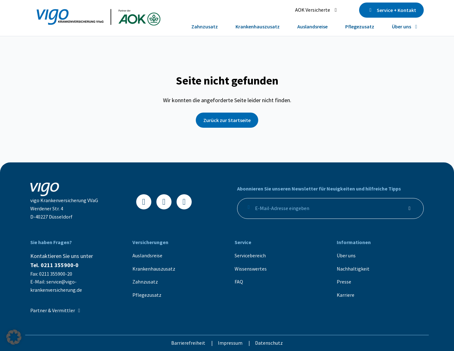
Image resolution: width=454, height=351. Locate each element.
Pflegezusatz (146, 295)
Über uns (346, 255)
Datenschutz (269, 343)
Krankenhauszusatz (153, 269)
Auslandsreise (147, 255)
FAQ (239, 281)
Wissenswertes (251, 269)
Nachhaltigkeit (353, 269)
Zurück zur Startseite (227, 120)
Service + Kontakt (391, 10)
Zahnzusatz (145, 281)
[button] (14, 337)
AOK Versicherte (317, 10)
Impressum (230, 343)
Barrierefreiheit (188, 343)
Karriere (345, 295)
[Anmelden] (409, 208)
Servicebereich (250, 255)
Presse (344, 281)
